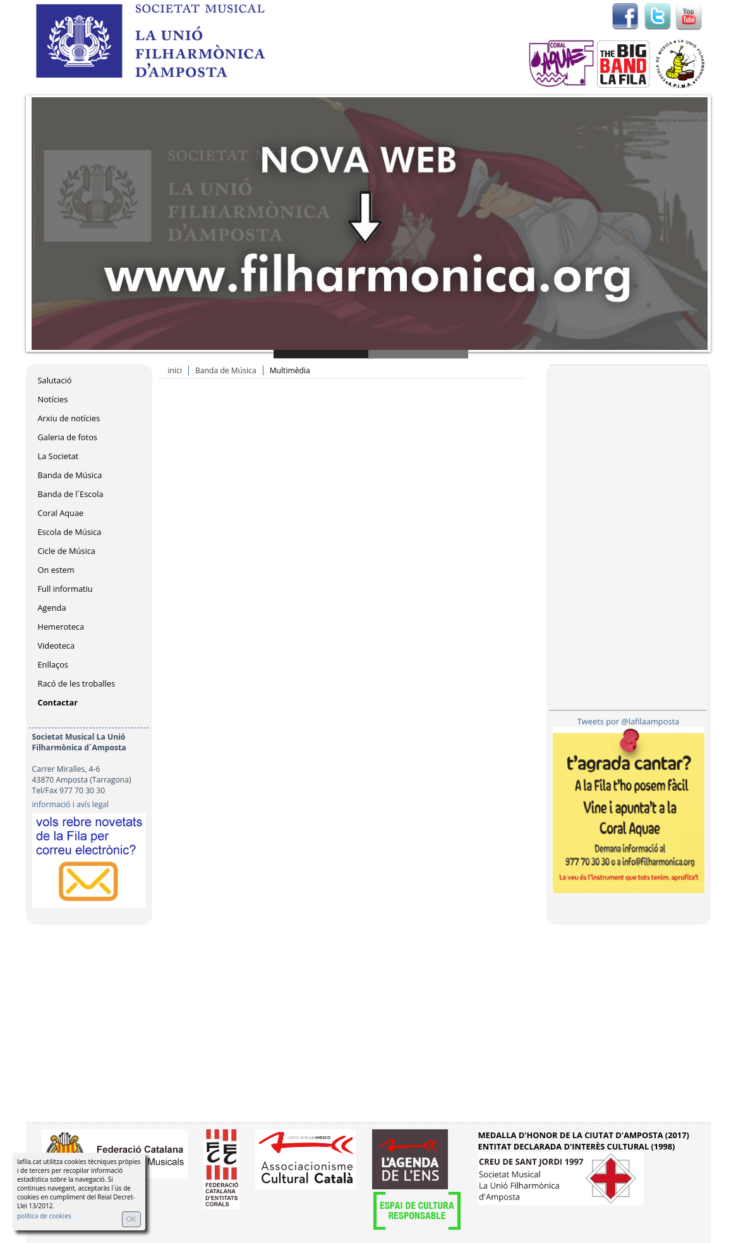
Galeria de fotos (67, 437)
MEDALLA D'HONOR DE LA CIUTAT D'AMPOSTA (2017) (583, 1135)
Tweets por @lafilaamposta (628, 721)
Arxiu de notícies (69, 418)
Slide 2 (418, 354)
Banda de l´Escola (71, 494)
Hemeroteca (61, 626)
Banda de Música (70, 475)
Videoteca (56, 645)
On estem (56, 569)
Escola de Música (70, 531)
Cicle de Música (66, 550)
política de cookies (44, 1215)
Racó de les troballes (77, 683)
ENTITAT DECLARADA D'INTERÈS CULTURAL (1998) (576, 1146)
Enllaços (53, 664)
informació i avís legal (70, 804)
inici (175, 370)
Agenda (52, 607)
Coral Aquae (61, 513)
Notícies (53, 399)
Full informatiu (65, 588)
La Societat (58, 456)
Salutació (55, 380)
